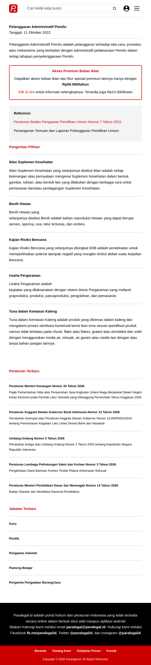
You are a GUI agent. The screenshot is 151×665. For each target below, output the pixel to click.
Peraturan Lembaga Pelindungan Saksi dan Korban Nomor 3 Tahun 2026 (62, 464)
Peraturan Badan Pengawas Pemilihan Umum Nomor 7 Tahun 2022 (68, 122)
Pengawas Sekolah (23, 553)
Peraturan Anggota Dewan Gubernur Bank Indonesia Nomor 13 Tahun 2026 (64, 412)
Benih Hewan (20, 204)
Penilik (14, 538)
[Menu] (137, 8)
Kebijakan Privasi (89, 651)
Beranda (40, 651)
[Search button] (114, 8)
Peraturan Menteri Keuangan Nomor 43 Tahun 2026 (46, 386)
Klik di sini (26, 92)
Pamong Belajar (21, 568)
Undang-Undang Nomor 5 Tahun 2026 (37, 438)
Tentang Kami (61, 651)
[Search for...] (67, 8)
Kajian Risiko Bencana (27, 240)
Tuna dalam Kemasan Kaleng (33, 311)
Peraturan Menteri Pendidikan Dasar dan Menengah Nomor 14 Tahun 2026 (63, 485)
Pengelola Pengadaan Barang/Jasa (35, 582)
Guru (13, 523)
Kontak (112, 651)
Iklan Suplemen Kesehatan (31, 162)
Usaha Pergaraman (24, 275)
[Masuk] (126, 8)
